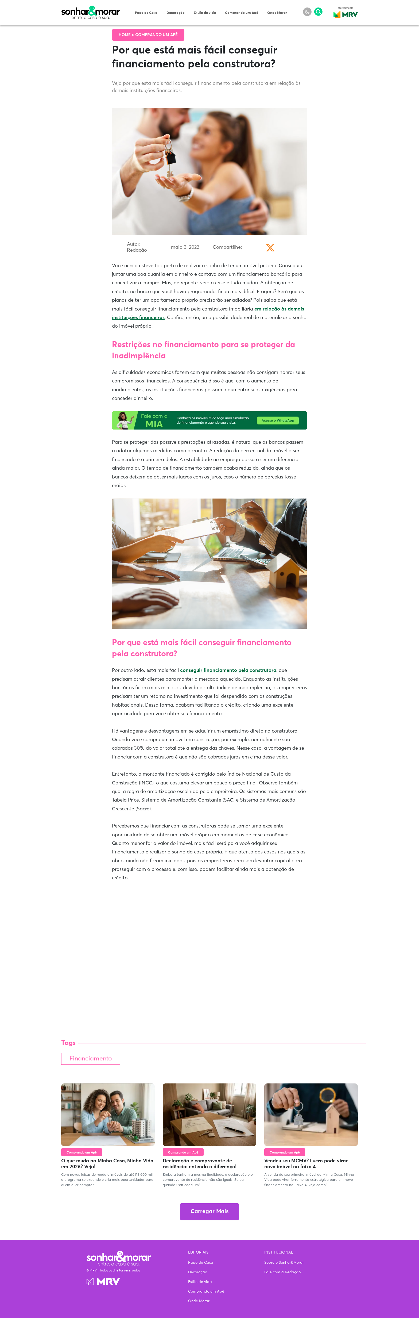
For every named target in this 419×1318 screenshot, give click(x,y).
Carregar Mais (209, 1211)
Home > (127, 35)
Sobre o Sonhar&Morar (284, 1263)
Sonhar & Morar (90, 8)
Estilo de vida (205, 13)
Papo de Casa (146, 13)
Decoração (175, 13)
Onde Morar (277, 13)
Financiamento (90, 1059)
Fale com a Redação (282, 1272)
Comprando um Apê (241, 13)
